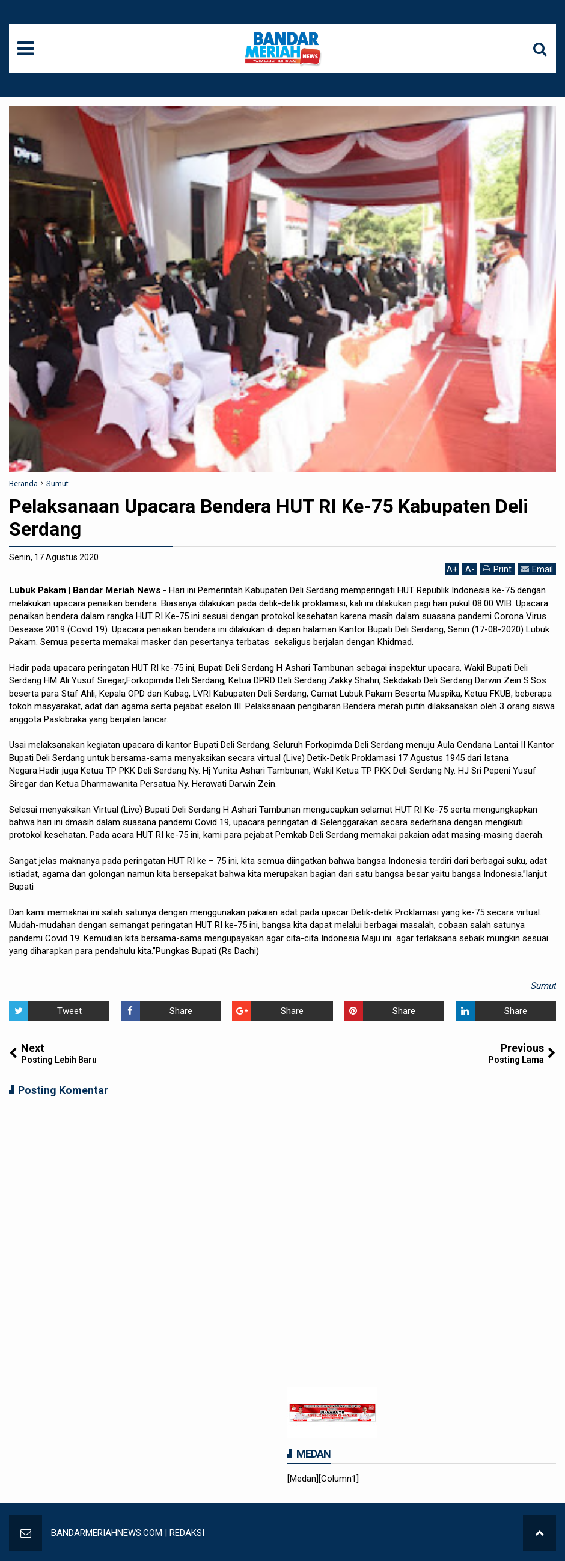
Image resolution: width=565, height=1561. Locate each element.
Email (537, 569)
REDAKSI (187, 1532)
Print (497, 569)
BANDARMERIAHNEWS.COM (106, 1532)
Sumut (543, 985)
